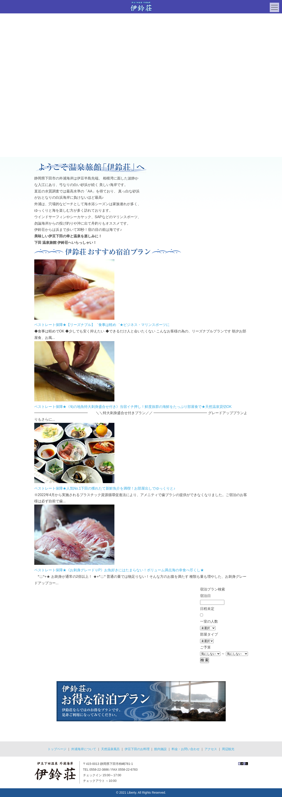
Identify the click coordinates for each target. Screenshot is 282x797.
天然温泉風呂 (110, 749)
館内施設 (160, 749)
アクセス (211, 749)
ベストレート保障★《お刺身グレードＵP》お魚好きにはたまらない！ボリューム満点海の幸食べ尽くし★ (119, 570)
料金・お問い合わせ (186, 749)
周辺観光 (228, 749)
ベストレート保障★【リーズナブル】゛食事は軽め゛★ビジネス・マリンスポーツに (102, 325)
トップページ (57, 749)
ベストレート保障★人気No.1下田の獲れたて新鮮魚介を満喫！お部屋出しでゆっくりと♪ (104, 488)
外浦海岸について (83, 749)
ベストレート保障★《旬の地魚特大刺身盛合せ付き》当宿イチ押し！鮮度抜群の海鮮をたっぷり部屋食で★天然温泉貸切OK (133, 407)
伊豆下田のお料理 (137, 749)
